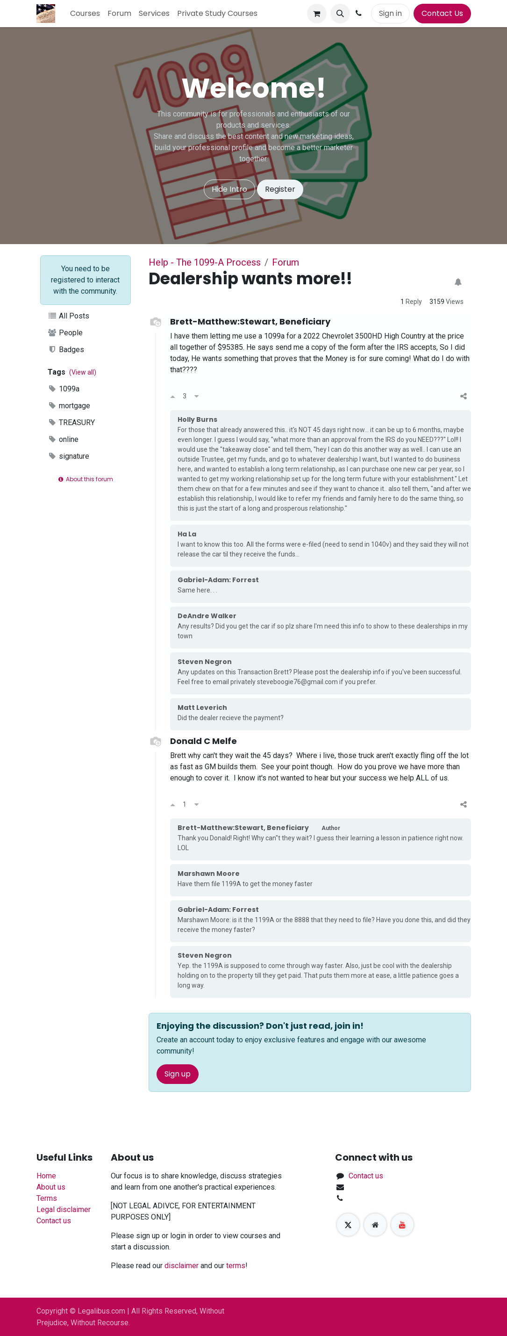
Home (46, 1175)
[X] (348, 1224)
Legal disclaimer (63, 1209)
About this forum (85, 479)
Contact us (53, 1220)
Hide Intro (229, 189)
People (65, 332)
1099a (64, 388)
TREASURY (71, 422)
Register (280, 189)
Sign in (390, 13)
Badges (66, 349)
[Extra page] (375, 1224)
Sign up (177, 1074)
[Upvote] (172, 396)
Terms (46, 1198)
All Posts (69, 315)
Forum (285, 262)
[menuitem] (85, 13)
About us (50, 1187)
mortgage (69, 405)
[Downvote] (196, 396)
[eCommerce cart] (317, 13)
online (63, 439)
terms (235, 1265)
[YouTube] (402, 1224)
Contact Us (442, 13)
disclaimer (181, 1265)
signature (69, 456)
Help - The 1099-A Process (205, 262)
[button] (340, 13)
